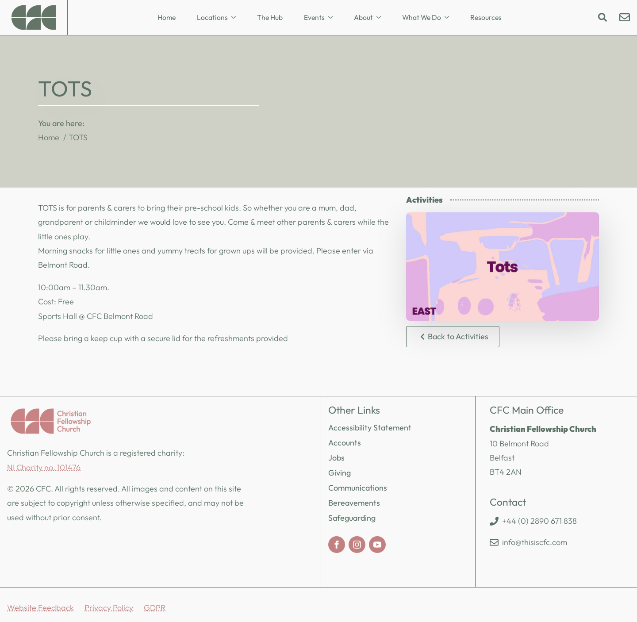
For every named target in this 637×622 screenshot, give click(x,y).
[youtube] (377, 544)
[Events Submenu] (333, 17)
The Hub (270, 17)
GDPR (154, 608)
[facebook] (336, 544)
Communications (357, 488)
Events (314, 17)
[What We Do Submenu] (449, 17)
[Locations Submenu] (236, 17)
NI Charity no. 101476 (44, 467)
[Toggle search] (602, 17)
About (363, 17)
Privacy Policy (108, 608)
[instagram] (357, 544)
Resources (486, 17)
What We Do (421, 17)
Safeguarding (352, 518)
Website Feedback (40, 608)
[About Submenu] (381, 17)
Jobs (336, 458)
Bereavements (354, 503)
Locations (212, 17)
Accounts (344, 443)
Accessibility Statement (369, 427)
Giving (339, 473)
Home (166, 17)
